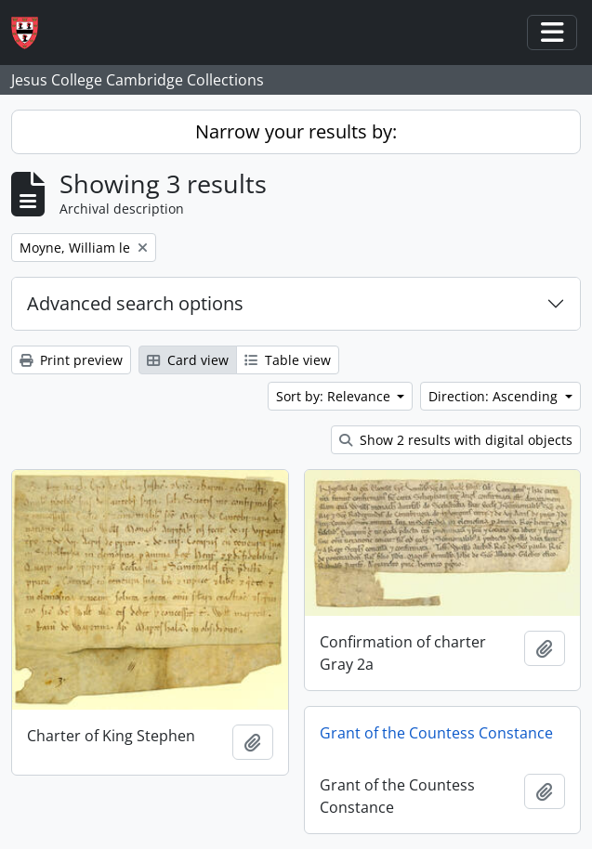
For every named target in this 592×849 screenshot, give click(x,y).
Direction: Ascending (494, 396)
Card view (188, 360)
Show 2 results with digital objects (455, 440)
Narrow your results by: (296, 131)
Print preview (71, 360)
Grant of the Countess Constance (436, 733)
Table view (287, 360)
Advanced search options (135, 303)
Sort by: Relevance (335, 396)
